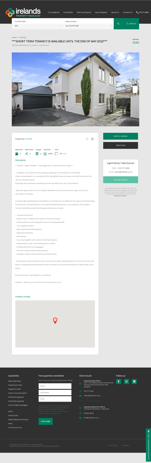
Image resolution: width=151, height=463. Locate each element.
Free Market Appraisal (16, 411)
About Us (115, 12)
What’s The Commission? (17, 403)
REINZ (10, 422)
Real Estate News (14, 391)
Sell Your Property (84, 12)
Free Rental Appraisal (16, 407)
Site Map (125, 456)
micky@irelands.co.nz (123, 182)
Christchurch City (15, 438)
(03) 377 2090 (123, 178)
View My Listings (120, 190)
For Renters (68, 12)
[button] (55, 331)
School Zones (13, 426)
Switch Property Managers (18, 415)
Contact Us (127, 12)
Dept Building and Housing (18, 430)
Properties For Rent (15, 395)
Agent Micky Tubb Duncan (120, 173)
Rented (23, 37)
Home (14, 37)
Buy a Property (101, 12)
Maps (10, 434)
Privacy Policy (120, 206)
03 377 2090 (144, 12)
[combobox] (37, 26)
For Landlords (53, 12)
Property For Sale (14, 399)
